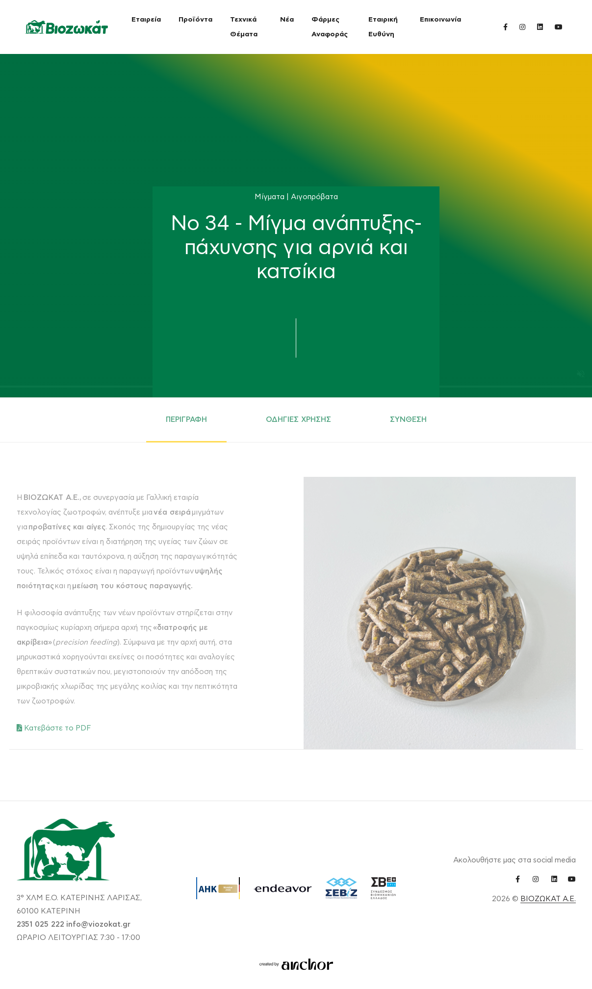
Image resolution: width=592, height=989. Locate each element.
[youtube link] (558, 26)
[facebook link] (505, 26)
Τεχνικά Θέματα (243, 27)
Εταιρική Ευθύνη (383, 27)
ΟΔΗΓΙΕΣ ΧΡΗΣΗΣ (298, 419)
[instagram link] (522, 26)
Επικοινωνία (440, 19)
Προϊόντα (195, 19)
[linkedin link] (540, 26)
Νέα (287, 19)
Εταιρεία (146, 19)
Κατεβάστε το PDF (54, 728)
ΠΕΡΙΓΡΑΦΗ (186, 419)
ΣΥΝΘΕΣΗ (408, 419)
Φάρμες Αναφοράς (329, 27)
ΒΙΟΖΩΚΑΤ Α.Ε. (548, 899)
